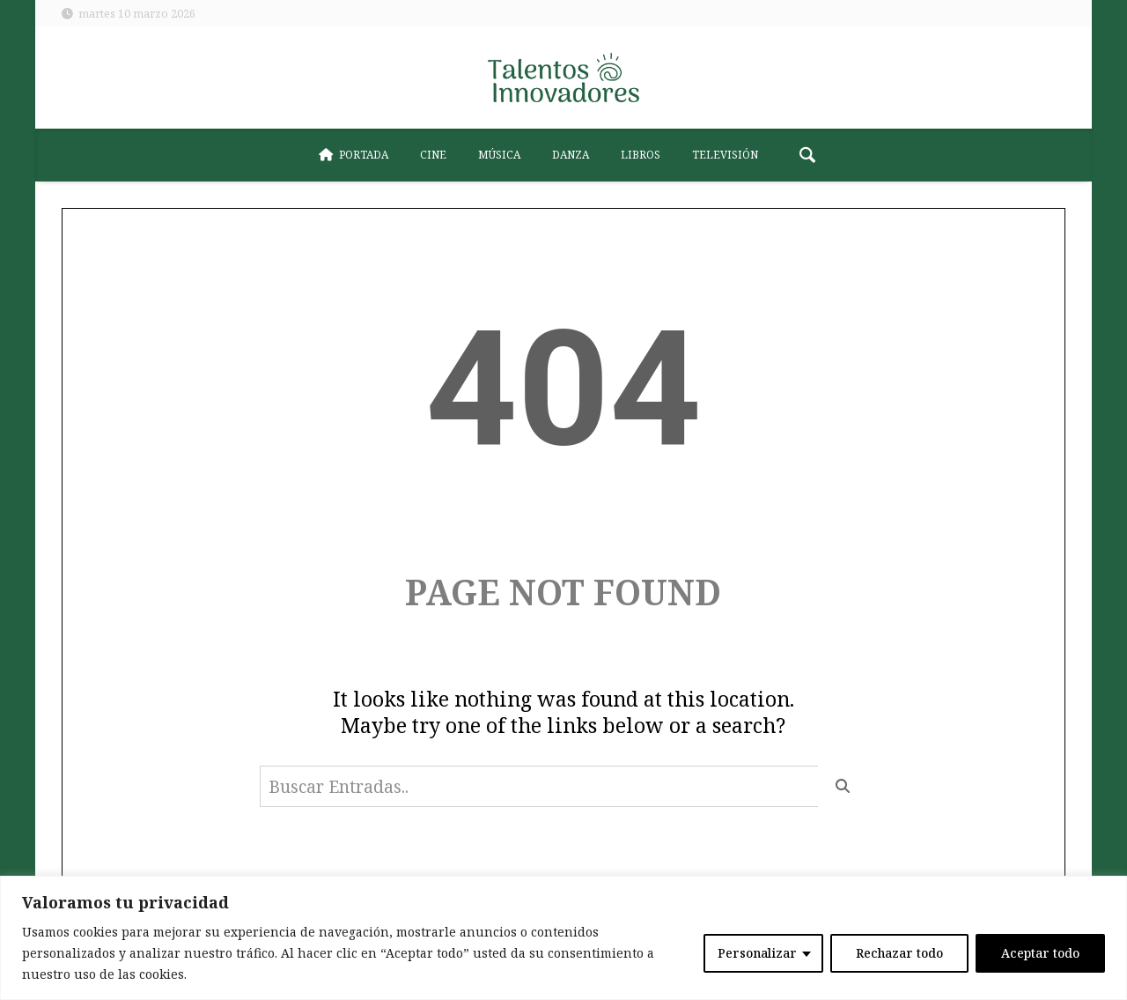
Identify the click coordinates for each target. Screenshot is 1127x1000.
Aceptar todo (1040, 952)
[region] (563, 938)
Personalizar (757, 952)
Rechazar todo (899, 952)
